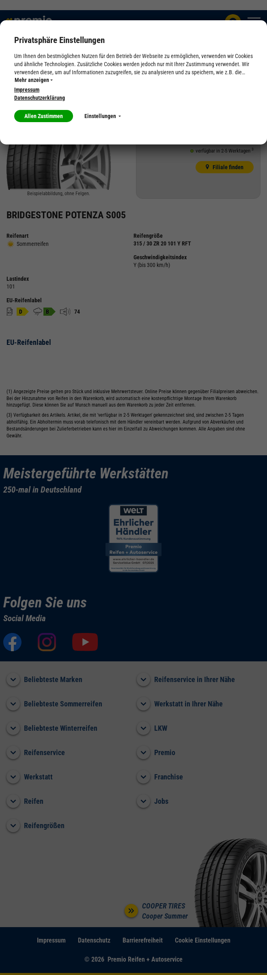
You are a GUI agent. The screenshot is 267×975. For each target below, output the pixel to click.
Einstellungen (102, 116)
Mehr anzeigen (34, 80)
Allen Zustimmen (43, 116)
